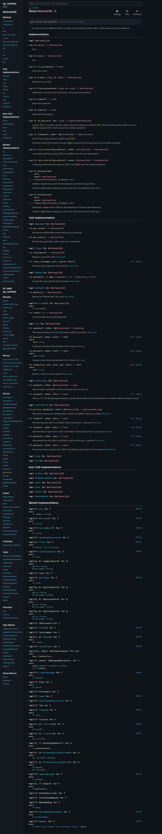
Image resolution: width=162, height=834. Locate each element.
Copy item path (55, 11)
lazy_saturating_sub (49, 160)
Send (37, 482)
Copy (37, 456)
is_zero (42, 66)
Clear (42, 542)
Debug (38, 272)
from (40, 77)
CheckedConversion (50, 537)
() (86, 277)
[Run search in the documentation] (85, 4)
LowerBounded (47, 672)
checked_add (44, 171)
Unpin (38, 491)
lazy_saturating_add (49, 149)
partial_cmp (39, 409)
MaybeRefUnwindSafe (50, 811)
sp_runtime (34, 8)
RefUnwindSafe (43, 478)
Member (43, 821)
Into (37, 309)
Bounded (39, 224)
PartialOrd (41, 405)
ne (34, 394)
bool (61, 66)
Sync (37, 487)
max (34, 337)
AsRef (41, 666)
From (41, 303)
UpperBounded (47, 774)
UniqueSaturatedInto (55, 762)
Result (38, 179)
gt (34, 436)
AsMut (51, 666)
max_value (38, 237)
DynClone (44, 577)
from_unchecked (46, 88)
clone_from (39, 261)
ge (34, 445)
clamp (36, 365)
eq (34, 385)
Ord (37, 323)
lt (34, 418)
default (37, 292)
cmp (34, 328)
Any (41, 509)
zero (40, 45)
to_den (41, 121)
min (34, 351)
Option (72, 121)
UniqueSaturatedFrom (55, 752)
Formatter (60, 277)
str (71, 179)
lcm (39, 134)
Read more (61, 257)
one (39, 56)
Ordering (78, 328)
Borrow (43, 518)
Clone (38, 248)
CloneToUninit (47, 551)
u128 (49, 77)
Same (41, 696)
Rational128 (42, 40)
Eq (36, 460)
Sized (41, 342)
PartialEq (41, 380)
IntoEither (45, 646)
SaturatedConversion (51, 700)
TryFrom (47, 724)
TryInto (47, 733)
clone (36, 252)
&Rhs (55, 394)
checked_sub (44, 194)
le (34, 427)
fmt (34, 277)
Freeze (39, 473)
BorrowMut (45, 528)
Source (139, 261)
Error (92, 277)
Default (39, 288)
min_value (38, 228)
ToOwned (43, 710)
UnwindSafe (41, 496)
